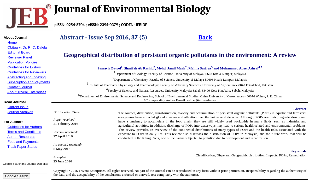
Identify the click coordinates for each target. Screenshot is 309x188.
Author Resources (21, 137)
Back (205, 37)
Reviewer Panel (20, 57)
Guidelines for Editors (24, 67)
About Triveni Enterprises (26, 92)
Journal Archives (20, 112)
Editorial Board (19, 52)
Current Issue (18, 107)
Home (12, 42)
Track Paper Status (22, 147)
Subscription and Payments (29, 82)
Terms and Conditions (24, 132)
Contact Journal (20, 87)
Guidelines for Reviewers (27, 72)
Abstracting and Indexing (26, 77)
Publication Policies (23, 62)
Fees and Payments (23, 142)
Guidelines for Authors (25, 127)
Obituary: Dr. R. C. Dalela (27, 47)
